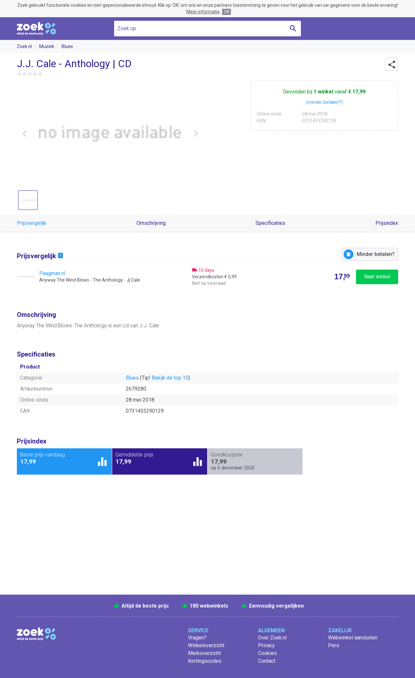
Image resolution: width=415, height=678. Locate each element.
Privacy (266, 645)
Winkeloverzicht (206, 645)
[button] (391, 64)
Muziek (46, 46)
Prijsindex (386, 223)
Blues (67, 46)
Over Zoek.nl (272, 638)
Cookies (267, 653)
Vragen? (197, 638)
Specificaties (270, 223)
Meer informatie (203, 11)
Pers (333, 645)
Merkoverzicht (204, 653)
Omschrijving (151, 223)
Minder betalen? (376, 254)
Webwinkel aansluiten (352, 638)
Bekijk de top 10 (170, 378)
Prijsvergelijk (31, 223)
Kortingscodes (204, 661)
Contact (266, 661)
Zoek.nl (24, 46)
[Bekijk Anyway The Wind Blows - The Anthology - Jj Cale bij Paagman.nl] (207, 277)
